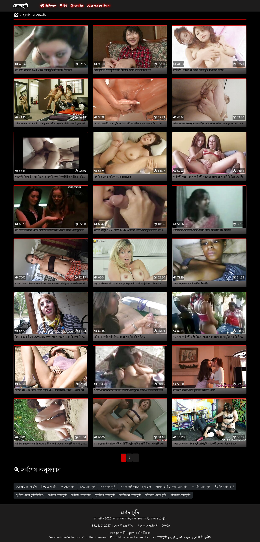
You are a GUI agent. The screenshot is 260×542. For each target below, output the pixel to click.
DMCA (166, 526)
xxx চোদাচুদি (87, 486)
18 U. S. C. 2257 (100, 526)
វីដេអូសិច (206, 537)
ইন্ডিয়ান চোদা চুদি (155, 495)
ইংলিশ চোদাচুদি (57, 495)
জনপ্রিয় (77, 6)
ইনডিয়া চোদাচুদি (105, 495)
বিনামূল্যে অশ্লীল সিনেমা (137, 533)
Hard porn (116, 533)
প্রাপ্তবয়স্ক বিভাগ (98, 6)
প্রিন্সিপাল (48, 6)
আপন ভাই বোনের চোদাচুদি (171, 486)
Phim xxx (150, 537)
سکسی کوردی (176, 537)
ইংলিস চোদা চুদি (80, 495)
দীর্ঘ (63, 6)
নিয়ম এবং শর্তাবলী (148, 526)
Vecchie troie (58, 537)
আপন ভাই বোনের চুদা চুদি (135, 486)
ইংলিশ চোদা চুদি (224, 486)
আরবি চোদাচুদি (201, 486)
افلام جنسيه (193, 537)
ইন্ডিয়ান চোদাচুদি (180, 495)
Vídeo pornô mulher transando (88, 537)
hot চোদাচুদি (49, 486)
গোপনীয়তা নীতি (124, 526)
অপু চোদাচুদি (107, 486)
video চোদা (68, 486)
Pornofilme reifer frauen (126, 537)
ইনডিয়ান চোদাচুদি (130, 495)
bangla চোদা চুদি (26, 486)
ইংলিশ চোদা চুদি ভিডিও (30, 495)
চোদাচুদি (20, 6)
